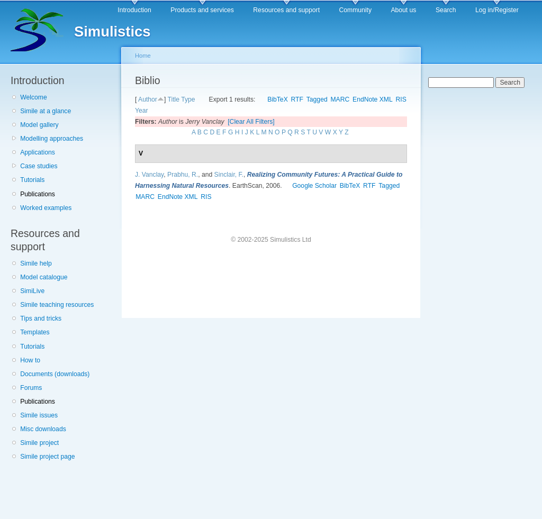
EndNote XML (373, 99)
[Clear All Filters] (251, 121)
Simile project (39, 443)
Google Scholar (314, 185)
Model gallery (39, 125)
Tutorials (32, 180)
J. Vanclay (149, 174)
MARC (339, 99)
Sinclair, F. (228, 174)
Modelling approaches (51, 138)
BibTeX (277, 99)
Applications (37, 152)
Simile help (35, 263)
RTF (297, 99)
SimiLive (32, 291)
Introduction (134, 10)
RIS (401, 99)
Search (446, 10)
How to (30, 360)
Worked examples (45, 208)
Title (173, 99)
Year (141, 110)
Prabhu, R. (182, 174)
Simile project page (47, 456)
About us (403, 10)
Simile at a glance (45, 111)
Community (355, 10)
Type (188, 99)
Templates (34, 332)
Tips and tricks (40, 318)
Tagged (317, 99)
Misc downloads (43, 429)
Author (147, 99)
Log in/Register (497, 10)
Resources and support (286, 10)
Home (143, 55)
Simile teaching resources (57, 304)
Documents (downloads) (54, 374)
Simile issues (39, 415)
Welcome (33, 97)
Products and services (202, 10)
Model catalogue (43, 277)
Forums (31, 387)
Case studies (38, 166)
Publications (37, 194)
